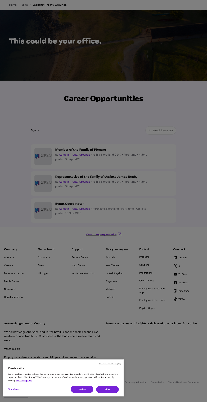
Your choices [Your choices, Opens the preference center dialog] (14, 389)
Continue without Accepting (110, 364)
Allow (107, 389)
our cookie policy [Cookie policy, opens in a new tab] (24, 380)
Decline (82, 389)
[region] (63, 377)
